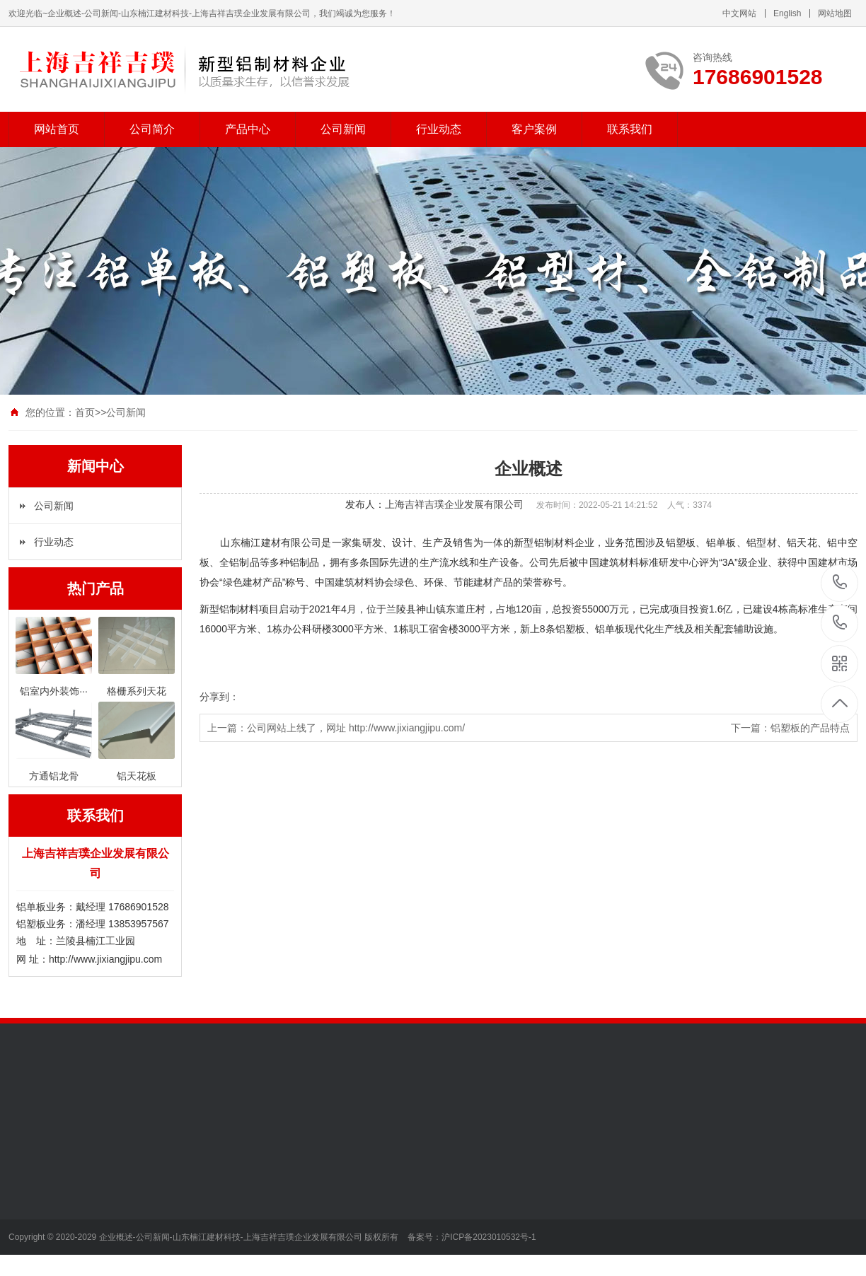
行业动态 (438, 129)
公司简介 (152, 129)
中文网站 (739, 13)
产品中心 (247, 129)
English (787, 13)
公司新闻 (343, 129)
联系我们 (629, 129)
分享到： (219, 696)
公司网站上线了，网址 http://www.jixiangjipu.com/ (356, 727)
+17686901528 (840, 582)
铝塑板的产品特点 (810, 727)
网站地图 (835, 13)
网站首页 (56, 129)
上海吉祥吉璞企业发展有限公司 (454, 504)
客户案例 (534, 129)
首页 (85, 412)
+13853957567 (840, 623)
